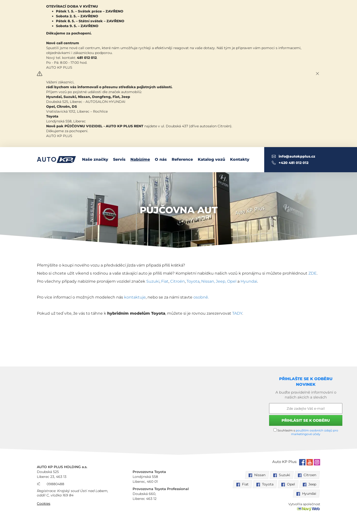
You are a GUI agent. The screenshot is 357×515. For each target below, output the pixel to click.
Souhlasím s (305, 432)
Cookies (43, 503)
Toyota (193, 281)
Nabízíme (140, 159)
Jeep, (221, 281)
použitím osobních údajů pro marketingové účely (314, 432)
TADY (237, 313)
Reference (182, 159)
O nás (161, 159)
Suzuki (152, 281)
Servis (119, 159)
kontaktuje (135, 297)
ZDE (312, 273)
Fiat (164, 281)
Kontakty (239, 159)
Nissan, (208, 281)
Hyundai (249, 281)
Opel (231, 281)
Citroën (177, 281)
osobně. (201, 297)
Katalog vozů (211, 159)
